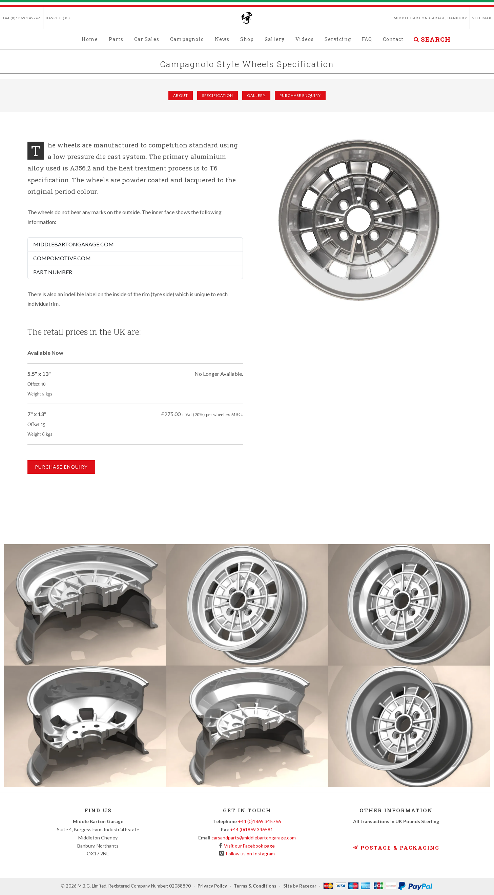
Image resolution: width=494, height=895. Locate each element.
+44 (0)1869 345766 (21, 18)
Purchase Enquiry (300, 95)
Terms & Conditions (255, 886)
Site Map (482, 18)
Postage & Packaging (396, 847)
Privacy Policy (212, 886)
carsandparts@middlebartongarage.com (253, 837)
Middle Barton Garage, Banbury (430, 18)
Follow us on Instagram (249, 853)
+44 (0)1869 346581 (251, 829)
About (180, 95)
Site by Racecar (299, 886)
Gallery (256, 95)
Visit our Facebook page (248, 846)
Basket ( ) (58, 18)
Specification (217, 95)
